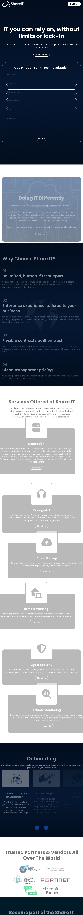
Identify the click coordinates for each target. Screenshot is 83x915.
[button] (37, 828)
